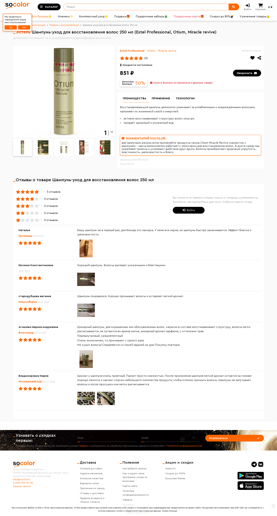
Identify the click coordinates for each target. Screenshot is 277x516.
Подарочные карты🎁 (189, 16)
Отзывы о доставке (92, 493)
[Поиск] (144, 7)
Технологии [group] (185, 98)
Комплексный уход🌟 (93, 16)
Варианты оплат (89, 483)
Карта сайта (130, 486)
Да (10, 27)
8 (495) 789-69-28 (23, 483)
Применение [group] (161, 98)
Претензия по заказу (92, 488)
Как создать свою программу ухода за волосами (135, 477)
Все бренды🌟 (42, 16)
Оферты (83, 446)
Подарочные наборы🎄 (152, 16)
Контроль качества (91, 478)
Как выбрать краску (135, 468)
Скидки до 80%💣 (222, 16)
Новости (170, 468)
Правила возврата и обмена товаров (92, 500)
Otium (151, 50)
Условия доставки (91, 468)
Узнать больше (169, 511)
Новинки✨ (65, 16)
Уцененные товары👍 (255, 16)
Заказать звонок (22, 486)
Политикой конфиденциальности (184, 446)
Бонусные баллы (175, 478)
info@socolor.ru (21, 479)
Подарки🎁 (122, 16)
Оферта (127, 499)
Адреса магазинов (91, 473)
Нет (24, 27)
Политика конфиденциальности (136, 493)
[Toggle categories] (49, 7)
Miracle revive (167, 50)
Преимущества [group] (134, 98)
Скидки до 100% (175, 473)
